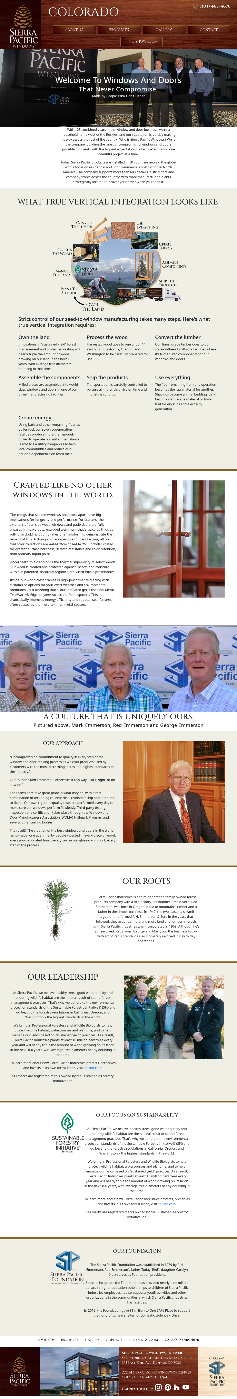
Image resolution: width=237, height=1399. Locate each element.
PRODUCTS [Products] (70, 1340)
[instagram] (160, 1389)
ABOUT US (74, 30)
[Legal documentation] (162, 1377)
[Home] (20, 1372)
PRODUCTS (119, 30)
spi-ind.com (93, 1068)
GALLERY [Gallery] (92, 1340)
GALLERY (164, 30)
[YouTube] (186, 1389)
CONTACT (209, 30)
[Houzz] (178, 1389)
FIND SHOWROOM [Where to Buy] (143, 1340)
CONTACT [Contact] (114, 1340)
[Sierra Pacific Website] (217, 1371)
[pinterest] (169, 1389)
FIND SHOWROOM (141, 41)
